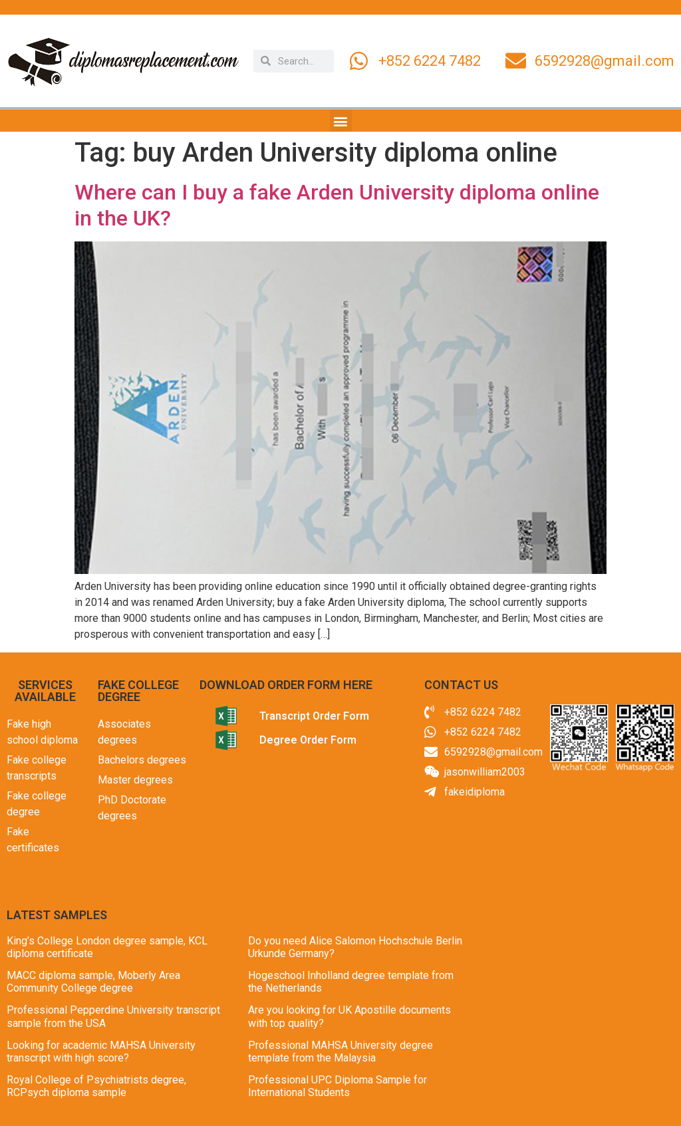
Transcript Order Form (314, 716)
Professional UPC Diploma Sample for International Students (337, 1086)
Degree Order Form (307, 740)
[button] (341, 121)
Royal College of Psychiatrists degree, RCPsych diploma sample (96, 1086)
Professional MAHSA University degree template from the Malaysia (340, 1051)
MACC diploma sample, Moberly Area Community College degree (93, 981)
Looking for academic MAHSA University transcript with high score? (101, 1051)
